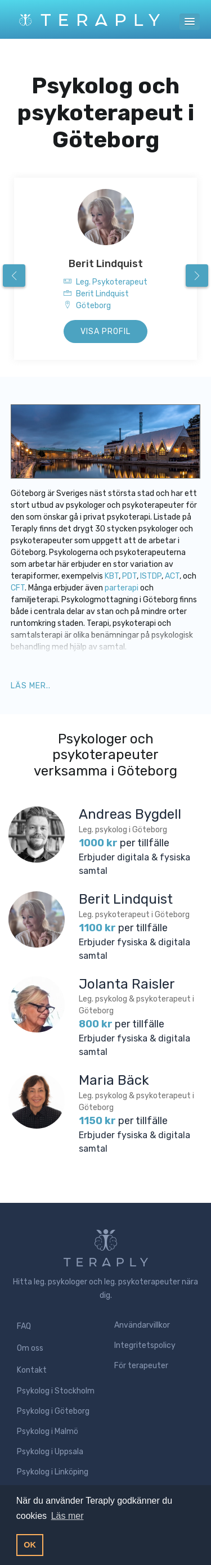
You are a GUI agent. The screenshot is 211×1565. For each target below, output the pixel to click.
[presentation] (14, 275)
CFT (18, 588)
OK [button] (30, 1544)
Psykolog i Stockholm (56, 1391)
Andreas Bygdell (130, 814)
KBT (112, 576)
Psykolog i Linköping (52, 1472)
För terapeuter (141, 1365)
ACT (172, 576)
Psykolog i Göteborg (53, 1411)
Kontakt (32, 1370)
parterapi (122, 588)
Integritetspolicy (145, 1345)
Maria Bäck (114, 1080)
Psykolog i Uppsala (50, 1451)
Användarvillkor (142, 1325)
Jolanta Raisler (127, 984)
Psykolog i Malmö (47, 1431)
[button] (189, 21)
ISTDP (150, 576)
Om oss (30, 1348)
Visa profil (105, 331)
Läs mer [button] (67, 1516)
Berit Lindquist (106, 264)
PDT (129, 576)
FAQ (24, 1326)
